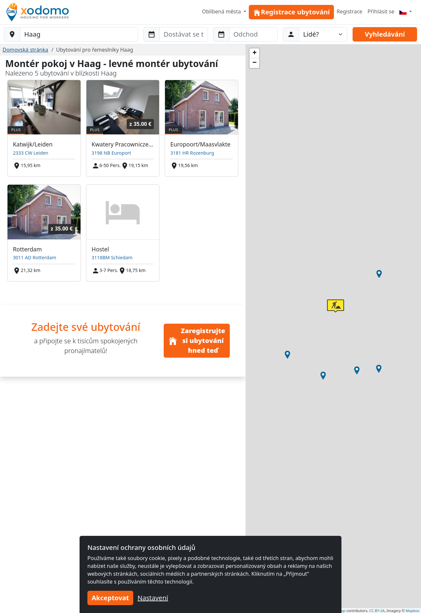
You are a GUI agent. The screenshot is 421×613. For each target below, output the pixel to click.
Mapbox (412, 610)
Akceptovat (110, 597)
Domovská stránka (25, 49)
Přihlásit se (381, 11)
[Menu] (405, 11)
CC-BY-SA (377, 610)
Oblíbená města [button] (222, 11)
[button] (379, 274)
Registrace (349, 11)
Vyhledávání (385, 34)
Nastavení (152, 597)
